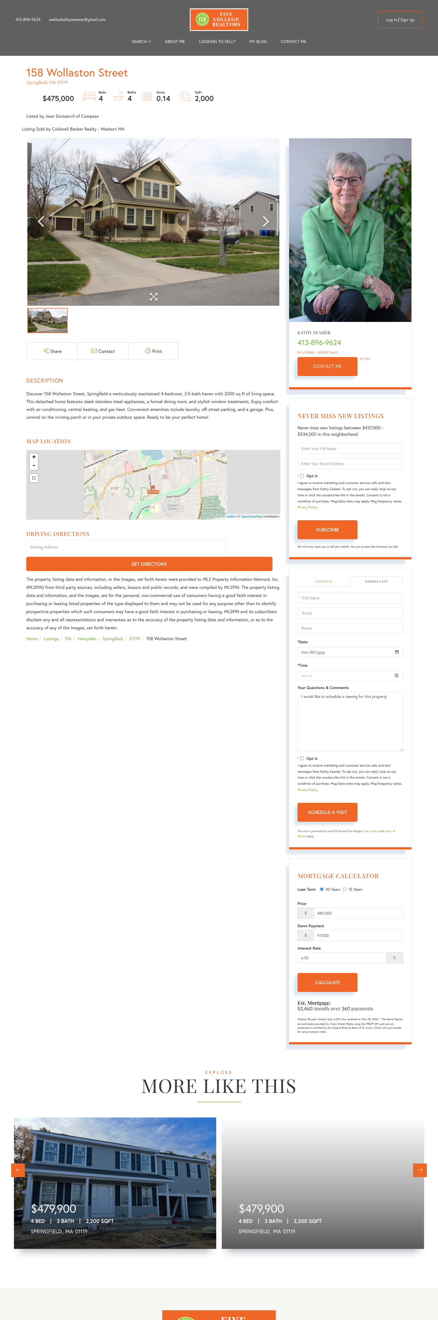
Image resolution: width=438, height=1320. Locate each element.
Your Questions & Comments (323, 688)
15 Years (352, 890)
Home (31, 622)
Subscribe (327, 530)
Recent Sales (328, 352)
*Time (302, 666)
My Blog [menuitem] (258, 41)
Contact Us (324, 582)
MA (68, 622)
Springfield (113, 622)
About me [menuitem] (175, 41)
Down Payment (310, 926)
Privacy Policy (307, 507)
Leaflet (230, 517)
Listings (51, 622)
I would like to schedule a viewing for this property (350, 722)
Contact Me (327, 366)
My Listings (306, 352)
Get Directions (254, 547)
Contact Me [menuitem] (293, 41)
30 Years (330, 890)
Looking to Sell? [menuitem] (217, 41)
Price (301, 904)
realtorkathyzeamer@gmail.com (77, 19)
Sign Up (407, 20)
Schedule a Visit (376, 582)
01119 (134, 622)
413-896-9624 (28, 19)
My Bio (365, 359)
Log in (391, 20)
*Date (302, 642)
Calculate (327, 983)
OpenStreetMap (251, 517)
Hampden (87, 622)
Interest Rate (309, 949)
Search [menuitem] (139, 41)
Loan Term (306, 890)
